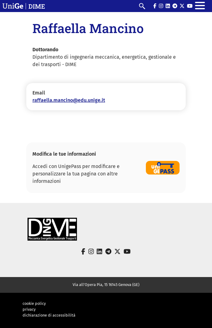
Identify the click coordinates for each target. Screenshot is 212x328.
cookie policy (34, 303)
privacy (29, 309)
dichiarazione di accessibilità (49, 315)
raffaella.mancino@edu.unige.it (68, 100)
